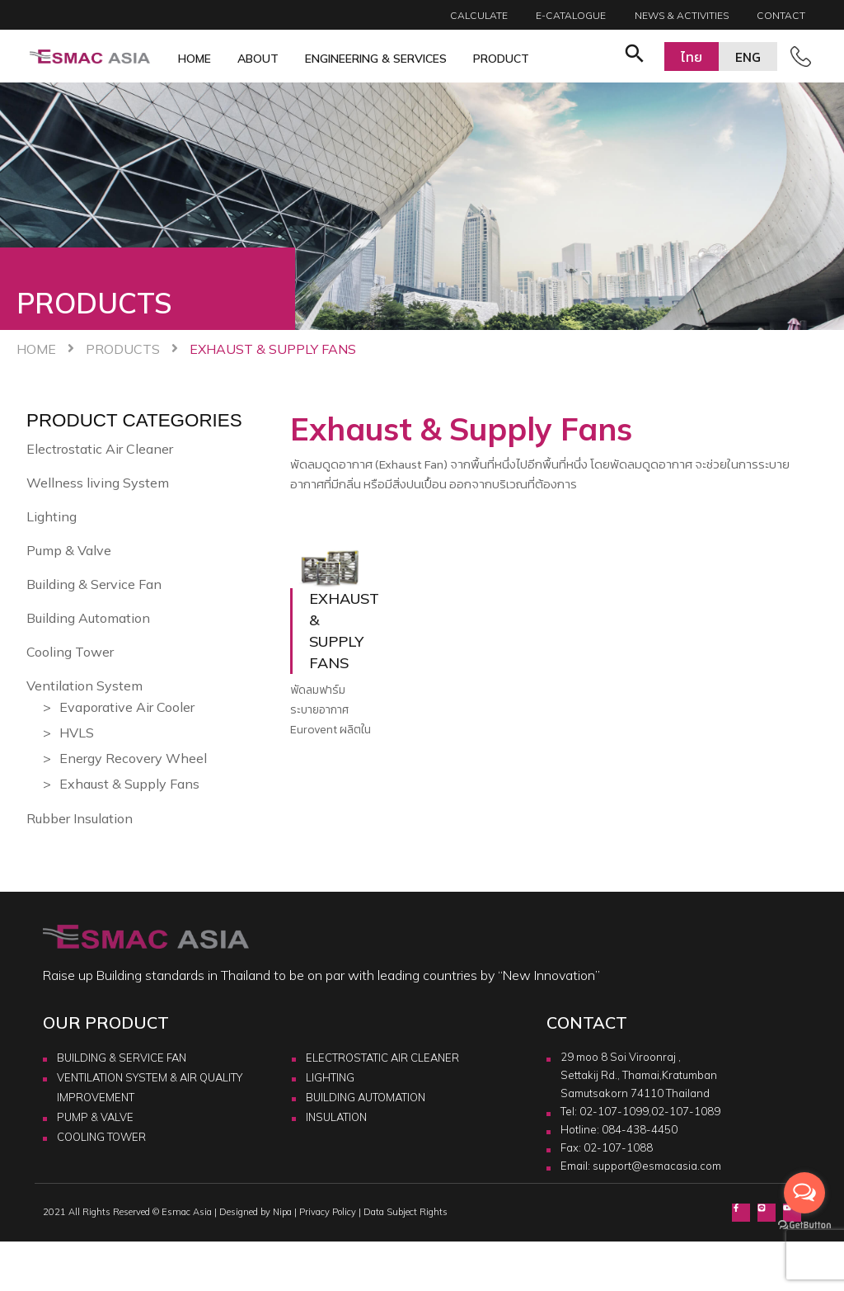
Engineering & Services (376, 58)
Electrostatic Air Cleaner (99, 449)
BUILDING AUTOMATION (365, 1097)
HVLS (76, 732)
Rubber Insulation (79, 818)
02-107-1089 (685, 1111)
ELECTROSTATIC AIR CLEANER (382, 1057)
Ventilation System (84, 685)
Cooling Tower (70, 651)
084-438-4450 (640, 1129)
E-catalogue (571, 15)
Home (194, 58)
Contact (781, 15)
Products (123, 349)
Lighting (51, 516)
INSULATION (336, 1117)
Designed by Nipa (255, 1212)
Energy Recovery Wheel (133, 758)
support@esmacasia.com (657, 1165)
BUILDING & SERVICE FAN (121, 1057)
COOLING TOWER (101, 1136)
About (258, 58)
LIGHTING (330, 1077)
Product (501, 58)
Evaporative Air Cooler (127, 707)
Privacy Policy (327, 1212)
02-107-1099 (614, 1111)
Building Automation (88, 618)
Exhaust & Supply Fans (129, 783)
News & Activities (682, 15)
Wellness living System (97, 482)
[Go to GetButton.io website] (804, 1224)
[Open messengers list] (804, 1192)
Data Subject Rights (405, 1212)
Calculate (479, 15)
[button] (634, 56)
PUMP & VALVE (95, 1117)
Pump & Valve (68, 550)
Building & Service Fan (94, 584)
